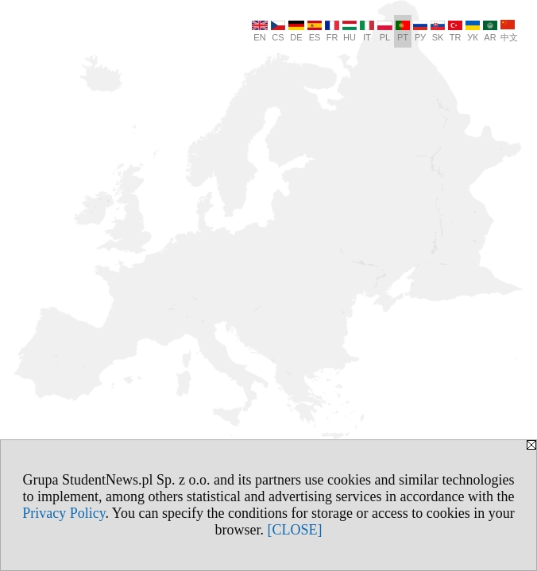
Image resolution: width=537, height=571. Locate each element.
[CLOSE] (295, 530)
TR (455, 31)
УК (473, 31)
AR (490, 31)
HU (349, 31)
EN (260, 31)
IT (367, 31)
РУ (420, 31)
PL (384, 31)
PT (403, 31)
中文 (509, 31)
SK (438, 31)
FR (332, 31)
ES (314, 31)
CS (278, 31)
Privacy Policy (63, 513)
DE (296, 31)
